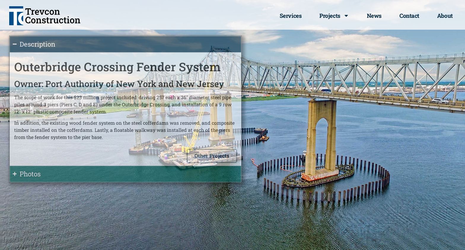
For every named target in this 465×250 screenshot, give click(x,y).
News (374, 15)
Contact (409, 15)
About (445, 15)
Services (291, 15)
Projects (334, 15)
